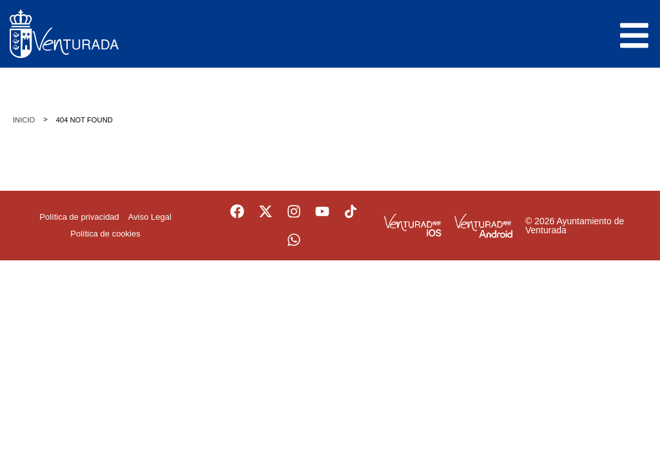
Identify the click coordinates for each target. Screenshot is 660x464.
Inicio (24, 120)
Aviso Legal (149, 217)
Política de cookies (105, 233)
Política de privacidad (79, 217)
